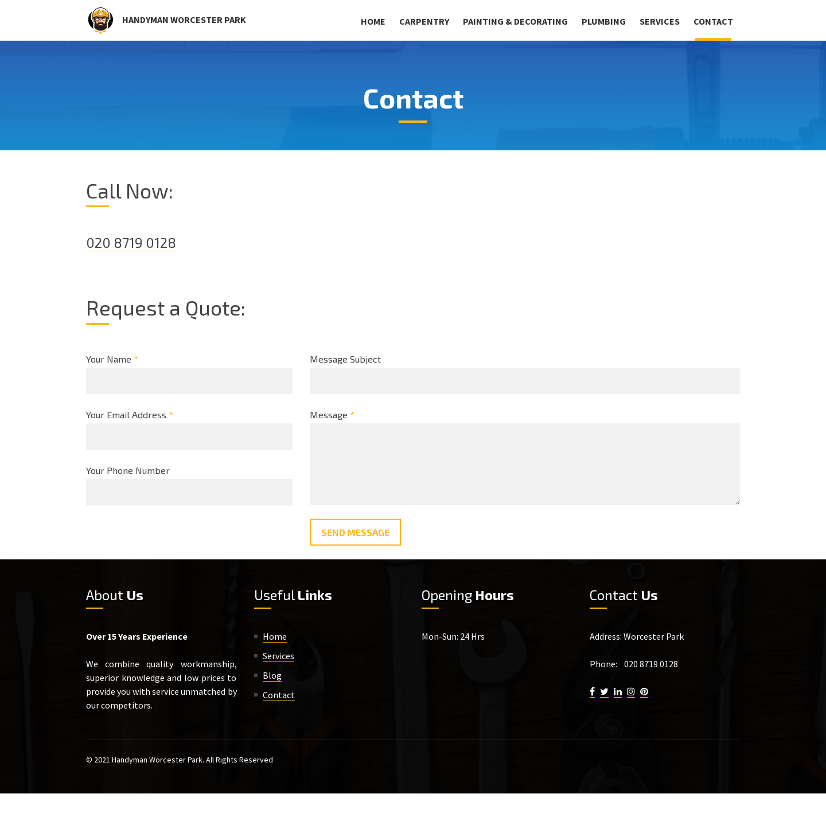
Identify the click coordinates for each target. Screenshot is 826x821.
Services (660, 21)
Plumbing (604, 21)
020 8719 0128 (131, 242)
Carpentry (424, 21)
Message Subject (345, 358)
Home (373, 21)
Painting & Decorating (515, 21)
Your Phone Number (128, 470)
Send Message (355, 532)
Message (332, 414)
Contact (713, 21)
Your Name (112, 358)
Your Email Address (129, 414)
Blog (272, 675)
